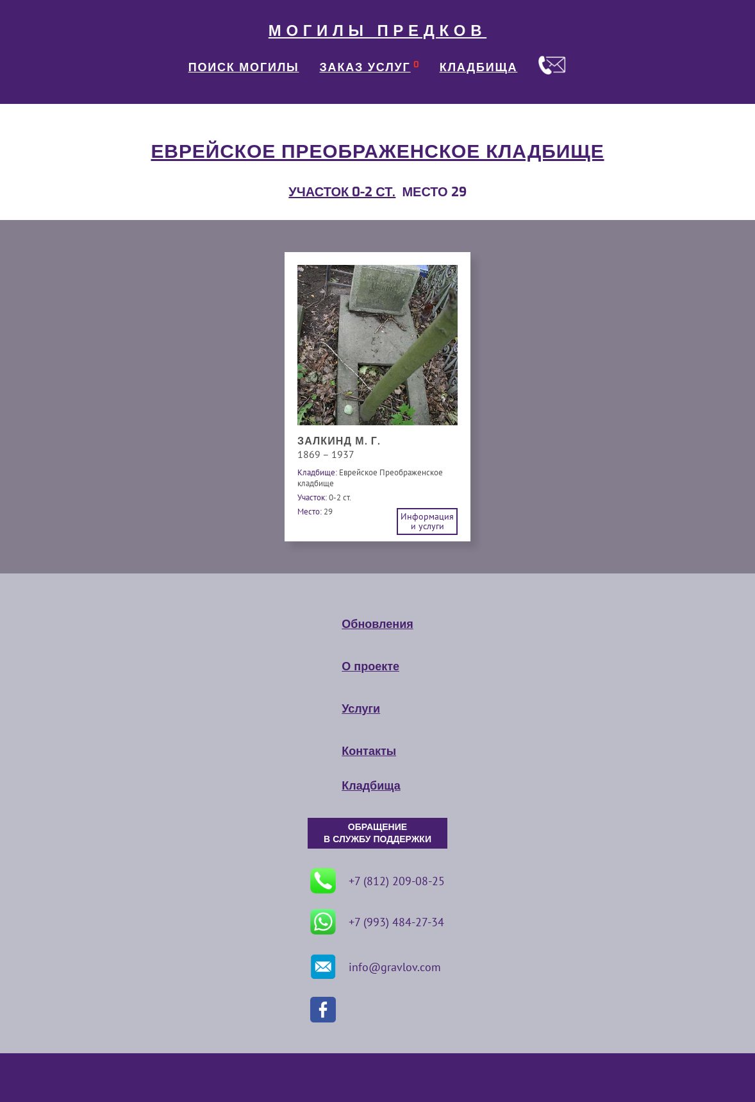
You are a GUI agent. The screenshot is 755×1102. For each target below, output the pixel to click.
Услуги (361, 708)
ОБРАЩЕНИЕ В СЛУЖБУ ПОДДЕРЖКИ (377, 833)
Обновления (377, 624)
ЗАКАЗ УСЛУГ (365, 67)
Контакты (369, 751)
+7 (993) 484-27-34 (377, 922)
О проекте (370, 666)
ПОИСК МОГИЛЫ (243, 67)
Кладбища (371, 785)
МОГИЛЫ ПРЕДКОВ (377, 31)
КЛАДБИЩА (479, 67)
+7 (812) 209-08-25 (377, 881)
